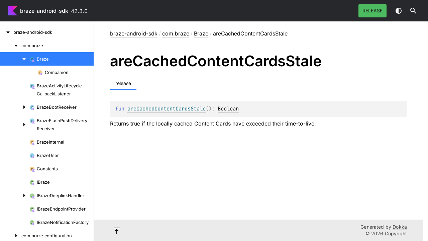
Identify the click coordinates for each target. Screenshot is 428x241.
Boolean (228, 108)
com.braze (175, 33)
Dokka (400, 227)
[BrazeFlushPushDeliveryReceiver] (14, 124)
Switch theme (398, 10)
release (372, 10)
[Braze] (14, 59)
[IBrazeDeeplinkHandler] (14, 195)
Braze (201, 33)
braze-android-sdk (44, 10)
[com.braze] (10, 45)
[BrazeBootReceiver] (14, 107)
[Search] (413, 10)
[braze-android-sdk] (6, 32)
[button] (413, 10)
